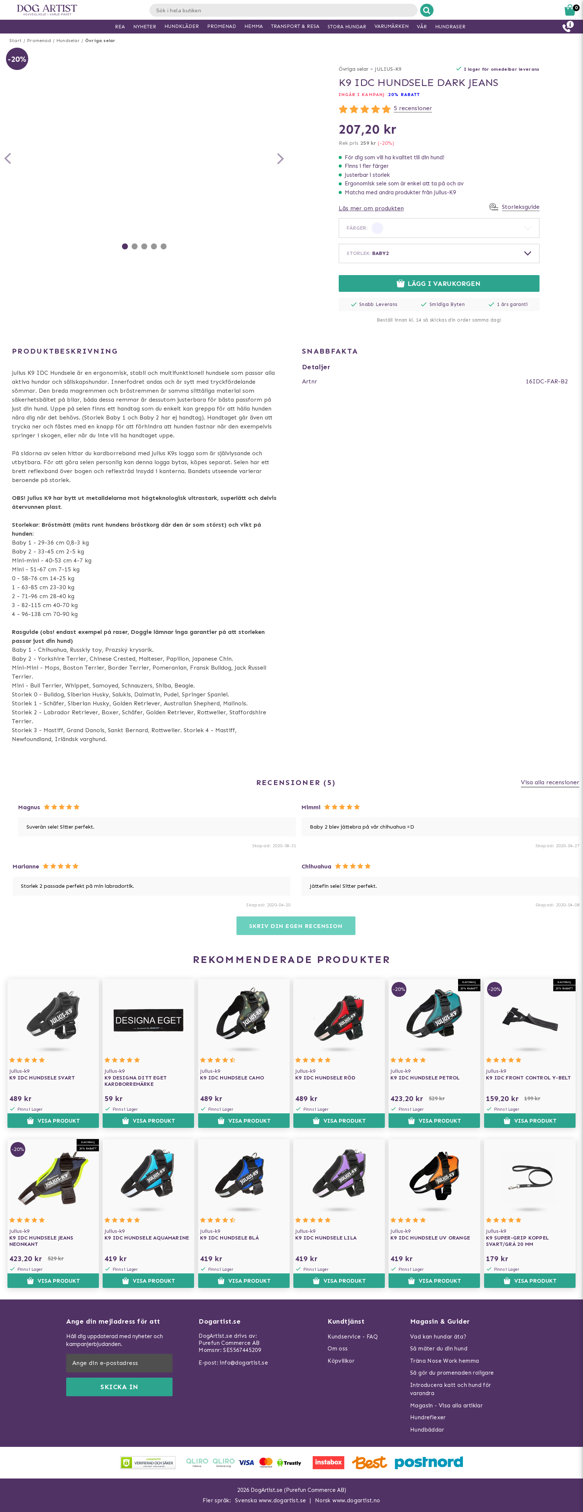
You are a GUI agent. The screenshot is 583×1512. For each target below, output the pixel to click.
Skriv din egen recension (295, 925)
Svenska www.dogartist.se (270, 1500)
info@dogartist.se (244, 1362)
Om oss (338, 1348)
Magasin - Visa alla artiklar (446, 1405)
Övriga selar (100, 40)
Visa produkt (53, 1120)
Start (15, 40)
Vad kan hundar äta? (438, 1336)
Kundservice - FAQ (353, 1336)
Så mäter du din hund (438, 1348)
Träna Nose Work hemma (444, 1361)
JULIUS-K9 (388, 69)
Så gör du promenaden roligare (452, 1372)
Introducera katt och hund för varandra (450, 1389)
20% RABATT (404, 94)
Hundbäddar (427, 1429)
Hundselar (68, 40)
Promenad (39, 40)
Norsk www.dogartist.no (347, 1500)
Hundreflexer (428, 1417)
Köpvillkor (341, 1361)
